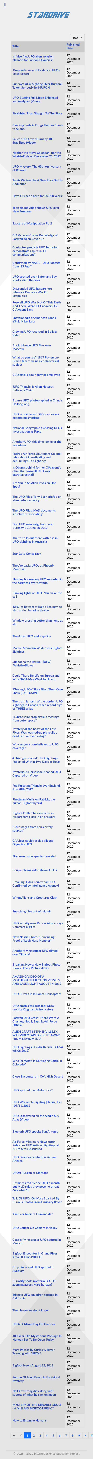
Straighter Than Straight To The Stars (37, 113)
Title (15, 46)
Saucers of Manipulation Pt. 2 (32, 223)
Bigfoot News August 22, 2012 (32, 1365)
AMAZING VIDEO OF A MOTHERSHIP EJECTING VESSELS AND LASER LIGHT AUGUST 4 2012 (36, 980)
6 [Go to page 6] (59, 1435)
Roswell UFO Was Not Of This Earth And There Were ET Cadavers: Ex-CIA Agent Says (36, 306)
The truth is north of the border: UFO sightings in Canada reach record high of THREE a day (37, 705)
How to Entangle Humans (29, 1420)
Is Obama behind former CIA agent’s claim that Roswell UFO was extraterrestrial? (36, 471)
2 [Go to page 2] (34, 1435)
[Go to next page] (85, 1435)
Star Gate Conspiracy (26, 553)
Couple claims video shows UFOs (34, 870)
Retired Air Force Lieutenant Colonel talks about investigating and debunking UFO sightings (36, 457)
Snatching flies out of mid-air (31, 911)
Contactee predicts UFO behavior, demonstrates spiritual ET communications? (35, 251)
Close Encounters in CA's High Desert (37, 1076)
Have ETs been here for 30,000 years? (37, 196)
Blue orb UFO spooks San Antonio (35, 1131)
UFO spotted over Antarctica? (32, 1090)
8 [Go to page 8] (72, 1435)
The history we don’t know (30, 1310)
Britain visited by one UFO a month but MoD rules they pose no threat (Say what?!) (36, 1187)
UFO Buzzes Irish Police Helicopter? (36, 994)
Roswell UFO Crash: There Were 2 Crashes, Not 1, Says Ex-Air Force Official (35, 1021)
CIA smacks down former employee (36, 374)
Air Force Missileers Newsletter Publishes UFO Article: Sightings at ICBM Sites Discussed (35, 1145)
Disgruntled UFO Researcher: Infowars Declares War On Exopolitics (32, 292)
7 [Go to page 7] (66, 1435)
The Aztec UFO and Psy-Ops (31, 636)
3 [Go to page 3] (40, 1435)
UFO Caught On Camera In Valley (34, 1227)
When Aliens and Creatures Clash (34, 897)
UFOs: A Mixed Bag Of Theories (33, 1324)
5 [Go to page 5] (53, 1435)
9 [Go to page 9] (79, 1435)
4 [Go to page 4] (47, 1435)
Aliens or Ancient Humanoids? (32, 1214)
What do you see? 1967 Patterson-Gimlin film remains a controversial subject (35, 361)
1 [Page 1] (27, 1435)
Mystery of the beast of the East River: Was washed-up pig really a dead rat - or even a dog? (34, 733)
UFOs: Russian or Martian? (30, 1172)
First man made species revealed (34, 856)
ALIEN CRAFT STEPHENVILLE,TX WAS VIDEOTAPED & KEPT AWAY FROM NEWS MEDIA (35, 1035)
